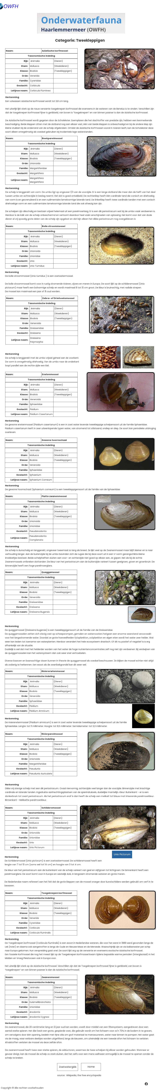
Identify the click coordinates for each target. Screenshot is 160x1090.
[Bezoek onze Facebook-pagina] (146, 1083)
